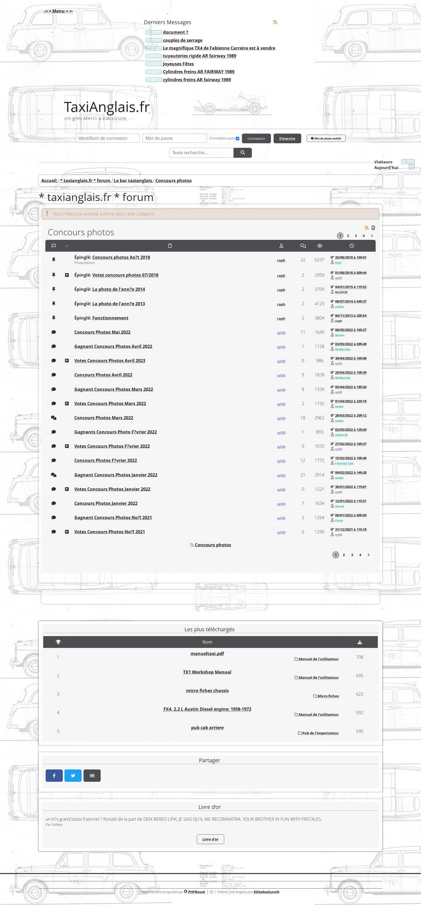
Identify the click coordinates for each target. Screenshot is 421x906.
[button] (57, 11)
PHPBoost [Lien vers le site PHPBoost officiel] (196, 891)
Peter (339, 521)
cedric (339, 307)
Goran (339, 335)
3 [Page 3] (355, 235)
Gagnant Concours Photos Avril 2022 (113, 347)
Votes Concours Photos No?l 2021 (109, 532)
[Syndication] (275, 22)
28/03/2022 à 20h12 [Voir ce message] (350, 415)
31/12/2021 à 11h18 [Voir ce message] (350, 529)
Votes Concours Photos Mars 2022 (110, 404)
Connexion (256, 138)
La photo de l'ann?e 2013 (118, 304)
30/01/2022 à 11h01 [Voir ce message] (350, 487)
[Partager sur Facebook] (54, 776)
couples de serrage (182, 40)
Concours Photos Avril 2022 (103, 375)
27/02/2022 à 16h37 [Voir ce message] (350, 444)
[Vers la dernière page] (371, 235)
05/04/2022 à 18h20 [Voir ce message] (350, 387)
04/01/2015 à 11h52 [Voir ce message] (350, 287)
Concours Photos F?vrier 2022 (105, 461)
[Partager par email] (92, 776)
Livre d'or (210, 839)
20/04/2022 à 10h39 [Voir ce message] (350, 373)
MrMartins (342, 349)
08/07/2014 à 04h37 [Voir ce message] (350, 301)
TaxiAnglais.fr (107, 106)
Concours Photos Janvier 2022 (105, 504)
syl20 (338, 278)
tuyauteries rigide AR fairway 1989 (199, 56)
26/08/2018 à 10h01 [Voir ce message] (350, 257)
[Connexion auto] (237, 138)
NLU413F (341, 292)
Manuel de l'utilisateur (317, 659)
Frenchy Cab (344, 463)
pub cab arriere (207, 728)
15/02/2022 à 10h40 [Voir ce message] (350, 458)
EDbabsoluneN (267, 891)
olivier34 (341, 435)
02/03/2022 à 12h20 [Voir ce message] (350, 429)
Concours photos (213, 545)
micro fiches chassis (207, 691)
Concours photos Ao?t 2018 (121, 258)
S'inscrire (287, 138)
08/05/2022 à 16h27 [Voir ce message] (350, 330)
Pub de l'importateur (318, 733)
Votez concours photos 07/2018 (125, 275)
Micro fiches (326, 696)
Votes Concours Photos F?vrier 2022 (112, 447)
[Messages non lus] (373, 228)
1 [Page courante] (339, 235)
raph (281, 260)
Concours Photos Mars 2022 (103, 418)
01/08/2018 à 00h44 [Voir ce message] (350, 273)
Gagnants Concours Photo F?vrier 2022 (115, 432)
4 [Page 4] (363, 235)
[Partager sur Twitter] (73, 776)
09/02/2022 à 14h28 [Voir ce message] (350, 472)
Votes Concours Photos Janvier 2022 (112, 489)
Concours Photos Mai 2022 (102, 332)
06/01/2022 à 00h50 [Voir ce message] (350, 515)
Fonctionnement (110, 318)
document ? (175, 32)
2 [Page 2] (347, 235)
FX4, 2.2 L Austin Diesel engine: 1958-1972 (207, 710)
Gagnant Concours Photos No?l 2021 (113, 518)
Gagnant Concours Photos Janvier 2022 (115, 475)
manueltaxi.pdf (207, 654)
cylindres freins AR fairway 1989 (197, 80)
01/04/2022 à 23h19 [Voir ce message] (350, 401)
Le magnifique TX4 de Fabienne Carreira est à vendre (219, 48)
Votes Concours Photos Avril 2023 (109, 361)
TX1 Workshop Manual (207, 672)
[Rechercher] (242, 153)
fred (338, 263)
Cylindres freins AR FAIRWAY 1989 (198, 72)
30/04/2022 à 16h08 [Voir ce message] (350, 358)
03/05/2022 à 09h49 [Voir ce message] (350, 344)
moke (339, 407)
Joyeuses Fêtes (178, 64)
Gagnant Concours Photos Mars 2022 (113, 390)
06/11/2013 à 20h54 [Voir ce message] (350, 315)
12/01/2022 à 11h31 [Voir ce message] (350, 501)
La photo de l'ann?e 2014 (118, 290)
